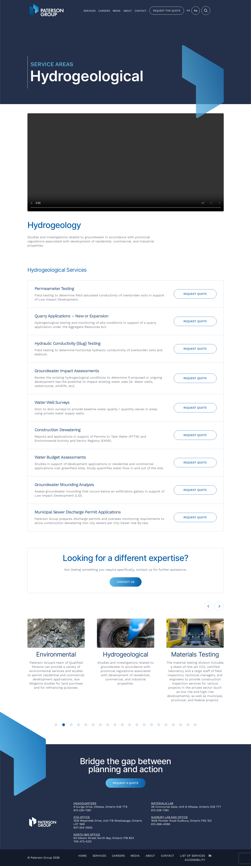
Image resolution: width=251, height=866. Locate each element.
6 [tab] (93, 725)
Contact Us (125, 582)
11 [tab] (130, 725)
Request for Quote (166, 10)
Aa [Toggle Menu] (195, 10)
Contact (141, 10)
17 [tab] (173, 725)
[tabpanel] (52, 656)
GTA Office (81, 817)
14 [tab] (152, 725)
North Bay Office (86, 834)
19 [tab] (188, 725)
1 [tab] (55, 725)
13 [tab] (144, 725)
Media (117, 10)
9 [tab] (115, 725)
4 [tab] (78, 725)
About (127, 10)
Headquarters (84, 803)
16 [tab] (166, 725)
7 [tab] (100, 725)
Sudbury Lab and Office (169, 817)
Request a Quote (125, 783)
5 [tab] (86, 725)
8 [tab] (108, 725)
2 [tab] (63, 724)
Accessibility (195, 859)
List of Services (192, 855)
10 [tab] (122, 725)
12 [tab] (137, 725)
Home (82, 855)
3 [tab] (71, 725)
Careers (104, 10)
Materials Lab (162, 803)
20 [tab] (195, 725)
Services (90, 10)
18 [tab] (181, 725)
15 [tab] (159, 725)
